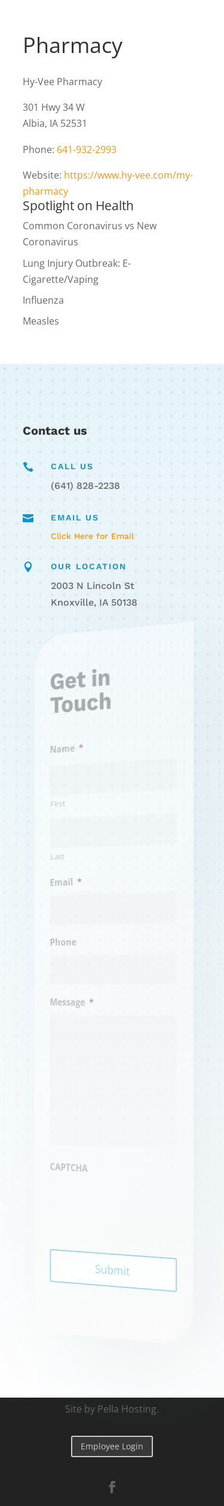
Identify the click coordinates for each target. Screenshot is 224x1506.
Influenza (43, 300)
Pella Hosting (127, 1408)
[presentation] (129, 1210)
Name (72, 751)
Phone (69, 942)
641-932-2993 (86, 149)
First (65, 806)
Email (71, 883)
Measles (41, 321)
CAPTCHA (74, 1166)
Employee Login (112, 1446)
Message (77, 1002)
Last (64, 858)
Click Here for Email (92, 536)
